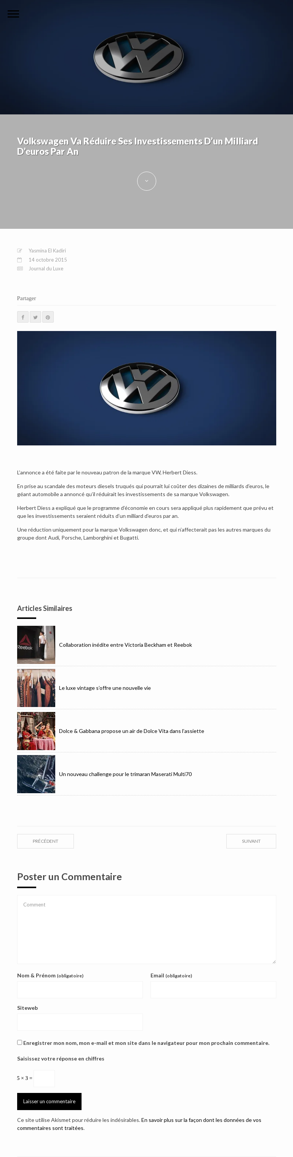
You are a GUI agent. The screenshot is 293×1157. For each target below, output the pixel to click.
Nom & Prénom (50, 975)
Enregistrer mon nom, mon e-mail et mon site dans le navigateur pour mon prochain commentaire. (146, 1043)
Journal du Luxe (46, 268)
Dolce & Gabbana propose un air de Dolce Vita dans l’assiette (110, 731)
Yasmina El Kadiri (47, 250)
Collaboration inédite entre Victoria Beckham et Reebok (104, 645)
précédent (45, 841)
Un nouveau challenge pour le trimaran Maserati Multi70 (104, 774)
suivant (251, 841)
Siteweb (27, 1007)
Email (171, 975)
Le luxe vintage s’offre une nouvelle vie (84, 688)
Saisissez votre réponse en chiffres (60, 1058)
